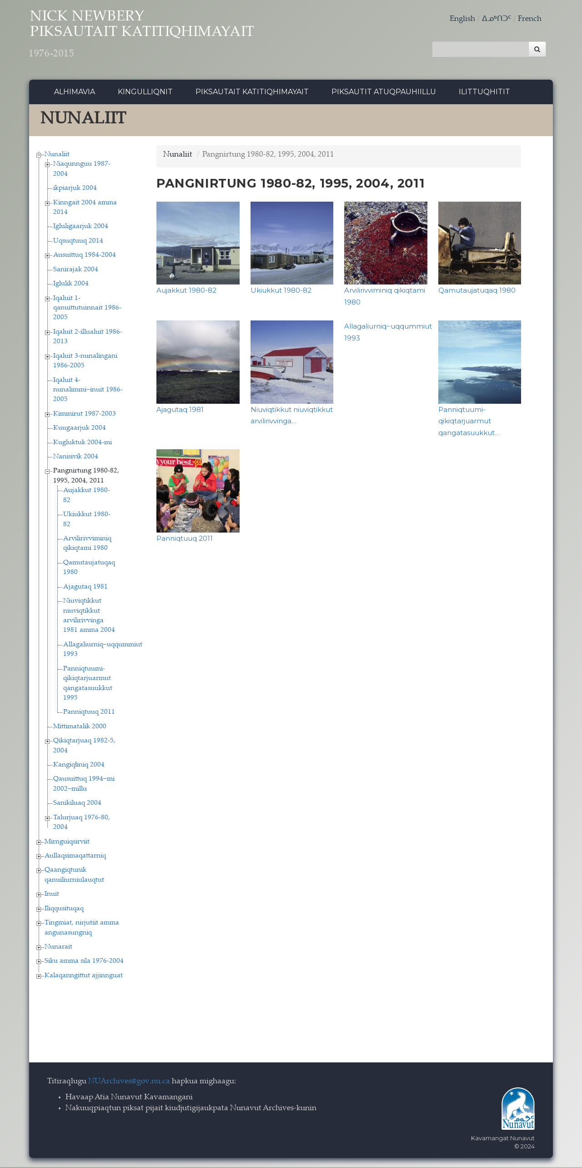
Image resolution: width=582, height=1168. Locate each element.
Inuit (52, 895)
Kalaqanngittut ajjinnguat (84, 976)
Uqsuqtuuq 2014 (78, 242)
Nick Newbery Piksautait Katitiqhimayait (152, 36)
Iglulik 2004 (71, 285)
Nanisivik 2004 (75, 458)
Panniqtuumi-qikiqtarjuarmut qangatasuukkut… (469, 422)
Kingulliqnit (145, 93)
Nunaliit (57, 155)
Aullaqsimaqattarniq (75, 857)
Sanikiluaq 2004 (77, 804)
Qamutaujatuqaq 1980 (477, 291)
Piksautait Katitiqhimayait (252, 93)
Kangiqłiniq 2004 (79, 766)
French (530, 19)
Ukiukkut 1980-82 (281, 291)
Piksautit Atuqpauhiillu (383, 93)
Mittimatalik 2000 (79, 727)
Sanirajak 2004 (75, 270)
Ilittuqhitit (484, 93)
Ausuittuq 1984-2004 (84, 256)
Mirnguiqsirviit (67, 842)
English (462, 19)
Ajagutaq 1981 (85, 587)
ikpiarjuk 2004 (75, 189)
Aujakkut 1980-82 (186, 291)
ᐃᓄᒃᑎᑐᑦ (496, 19)
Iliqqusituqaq (64, 909)
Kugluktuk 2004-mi (82, 443)
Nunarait (58, 948)
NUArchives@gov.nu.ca (129, 1083)
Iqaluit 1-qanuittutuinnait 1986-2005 (87, 309)
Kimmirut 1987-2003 (84, 414)
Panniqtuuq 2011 (89, 713)
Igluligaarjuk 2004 (80, 227)
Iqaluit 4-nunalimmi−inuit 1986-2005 (88, 391)
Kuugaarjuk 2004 (79, 429)
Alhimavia (74, 93)
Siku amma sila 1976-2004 (84, 962)
